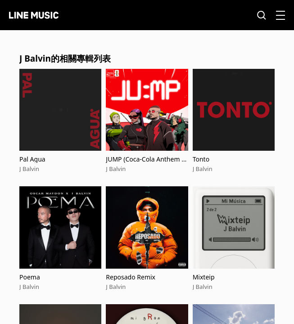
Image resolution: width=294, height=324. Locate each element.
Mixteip (204, 277)
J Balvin (29, 169)
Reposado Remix (130, 277)
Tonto (201, 159)
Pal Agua (32, 159)
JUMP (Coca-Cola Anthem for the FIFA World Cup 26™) (146, 159)
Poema (29, 277)
